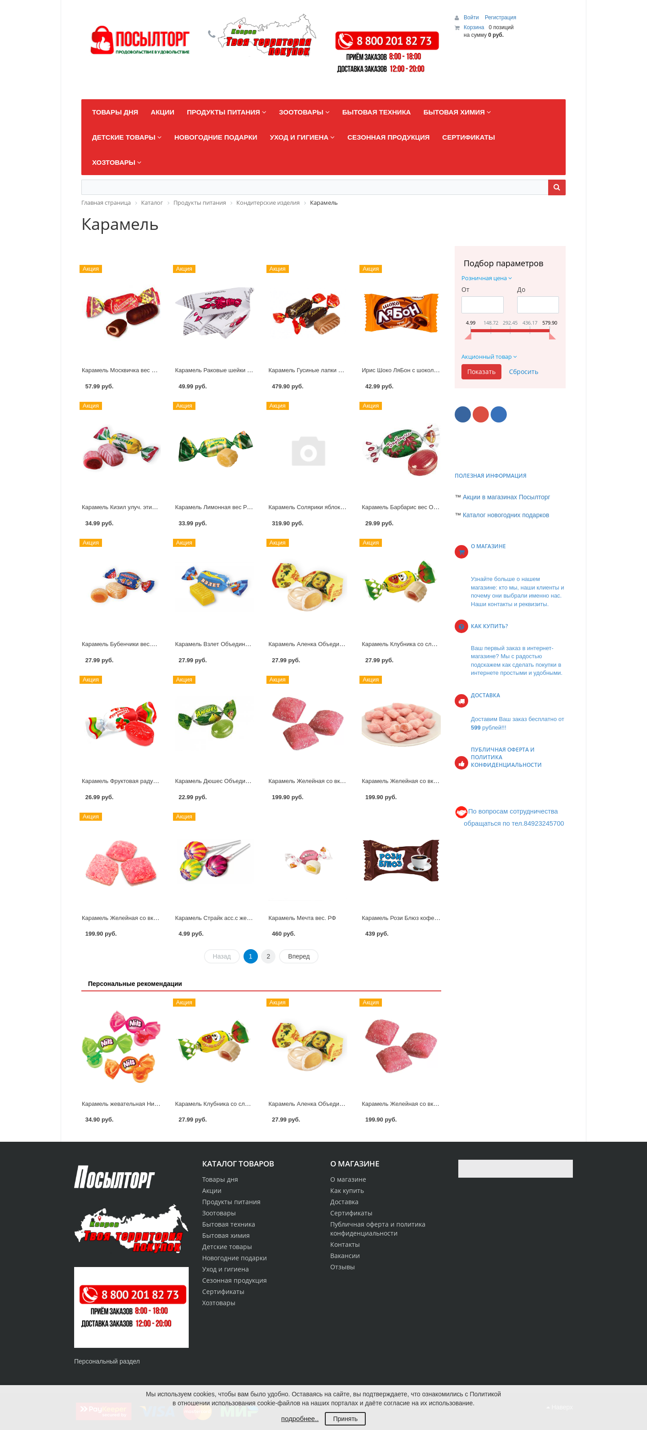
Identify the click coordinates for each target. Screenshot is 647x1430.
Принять (345, 1418)
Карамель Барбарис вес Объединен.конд (418, 507)
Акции (212, 1190)
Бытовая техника (228, 1224)
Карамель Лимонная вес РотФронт (222, 507)
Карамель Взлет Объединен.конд (220, 644)
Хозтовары (218, 1302)
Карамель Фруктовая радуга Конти (129, 781)
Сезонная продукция (234, 1280)
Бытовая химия (226, 1235)
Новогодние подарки (234, 1258)
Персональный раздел (107, 1361)
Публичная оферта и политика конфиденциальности (377, 1228)
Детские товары (227, 1246)
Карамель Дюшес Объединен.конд (222, 781)
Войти (472, 17)
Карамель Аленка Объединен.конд (316, 644)
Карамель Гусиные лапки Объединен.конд (326, 370)
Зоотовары (219, 1213)
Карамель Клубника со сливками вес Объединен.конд (435, 644)
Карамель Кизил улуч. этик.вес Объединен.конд (147, 507)
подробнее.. (300, 1418)
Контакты (345, 1244)
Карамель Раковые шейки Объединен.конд (233, 370)
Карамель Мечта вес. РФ (302, 918)
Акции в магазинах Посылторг (506, 497)
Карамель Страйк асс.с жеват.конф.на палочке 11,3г (246, 918)
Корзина (474, 27)
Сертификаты (351, 1213)
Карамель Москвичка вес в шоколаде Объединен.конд (156, 370)
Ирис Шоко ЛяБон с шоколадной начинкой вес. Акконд (436, 370)
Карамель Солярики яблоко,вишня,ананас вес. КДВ (339, 507)
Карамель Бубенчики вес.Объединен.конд (139, 644)
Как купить (347, 1190)
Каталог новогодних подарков (506, 515)
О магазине (348, 1179)
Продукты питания (231, 1201)
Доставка (344, 1201)
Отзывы (342, 1267)
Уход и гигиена (225, 1269)
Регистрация (500, 17)
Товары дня (220, 1179)
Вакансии (345, 1255)
